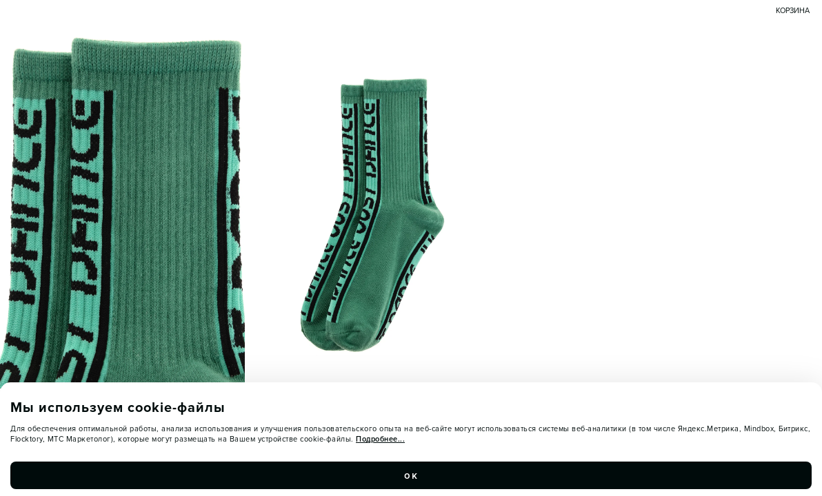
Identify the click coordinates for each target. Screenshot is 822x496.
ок (411, 475)
